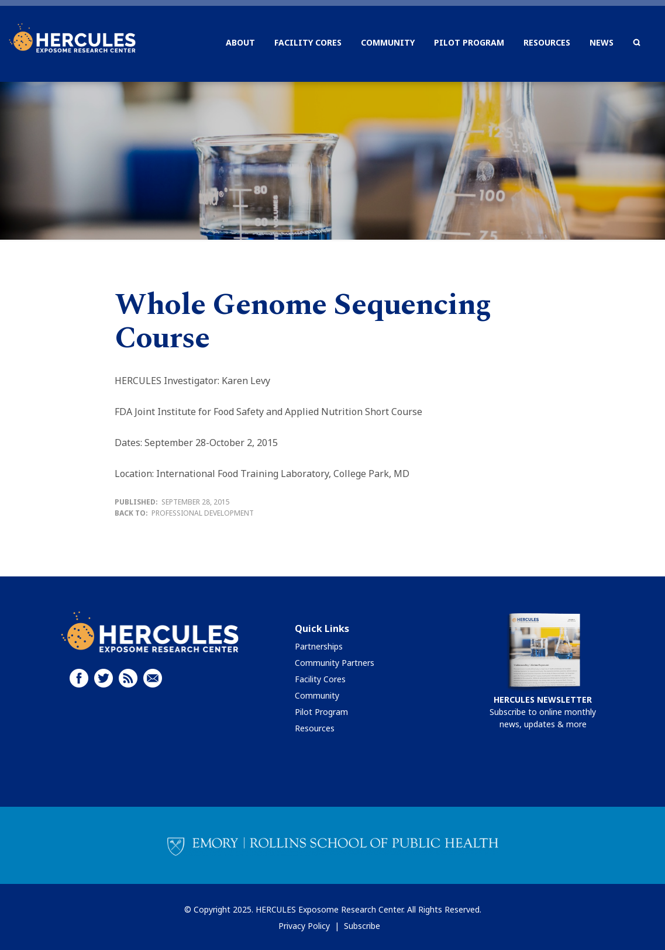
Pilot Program (321, 711)
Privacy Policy (304, 925)
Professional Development (202, 513)
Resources (315, 728)
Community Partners (334, 662)
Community (317, 695)
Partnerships (319, 646)
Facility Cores (320, 679)
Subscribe (362, 925)
